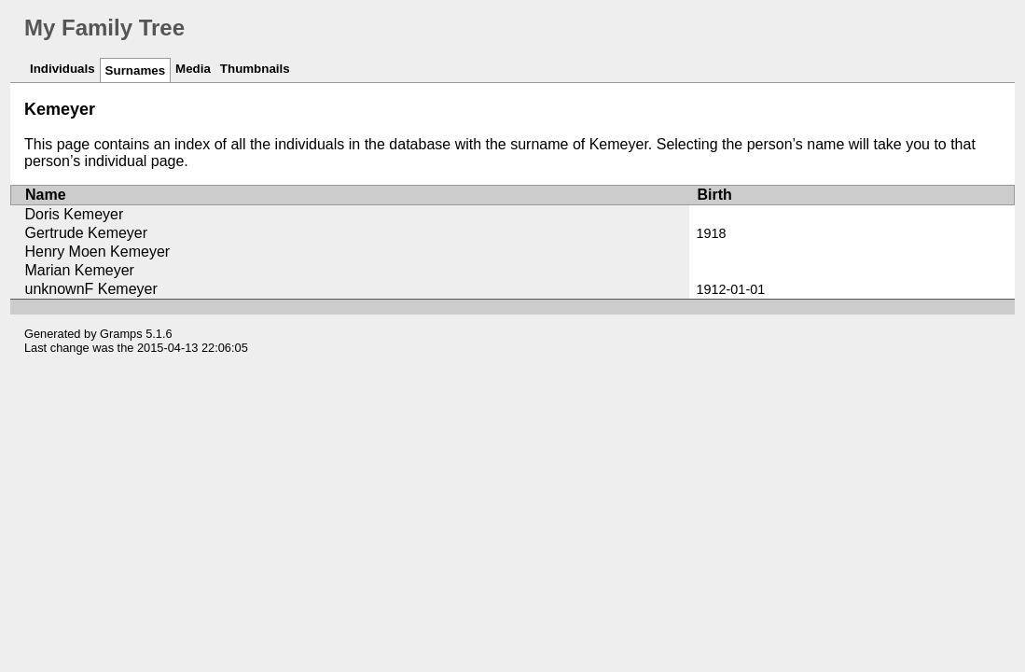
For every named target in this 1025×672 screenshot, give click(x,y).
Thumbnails (255, 69)
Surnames (135, 70)
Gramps (121, 334)
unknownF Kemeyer (90, 289)
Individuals (62, 69)
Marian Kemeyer (78, 270)
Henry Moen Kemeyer (97, 251)
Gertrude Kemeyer (85, 233)
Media (193, 69)
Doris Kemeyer (73, 214)
